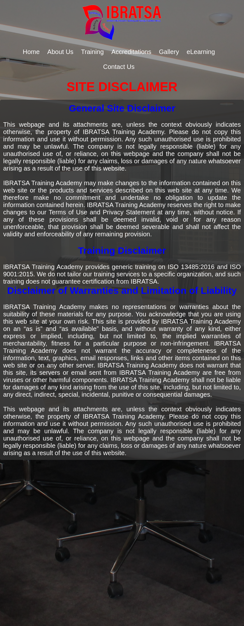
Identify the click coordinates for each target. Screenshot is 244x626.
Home (31, 51)
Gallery (169, 51)
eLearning (201, 51)
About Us (60, 51)
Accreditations (132, 51)
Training (92, 51)
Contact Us (119, 66)
